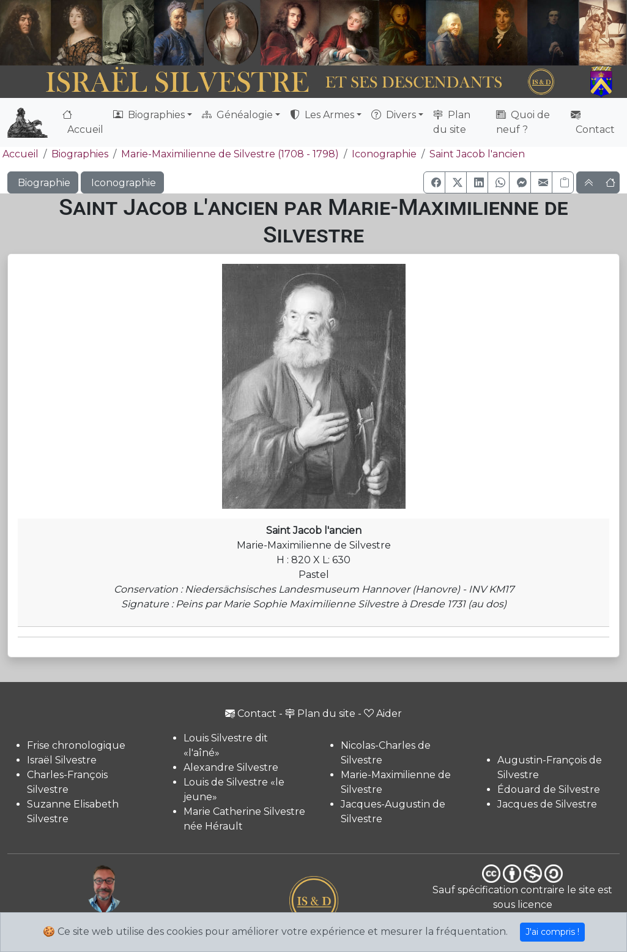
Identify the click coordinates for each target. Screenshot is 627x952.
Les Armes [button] (322, 115)
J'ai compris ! (552, 931)
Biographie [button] (42, 183)
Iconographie (384, 154)
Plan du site (451, 122)
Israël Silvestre (62, 760)
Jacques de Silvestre (547, 804)
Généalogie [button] (237, 115)
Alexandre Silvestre (231, 767)
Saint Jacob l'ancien (477, 154)
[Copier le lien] (563, 182)
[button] (434, 182)
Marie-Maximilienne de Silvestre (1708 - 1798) (230, 154)
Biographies (79, 154)
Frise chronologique (76, 745)
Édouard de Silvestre (548, 789)
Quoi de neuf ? (523, 122)
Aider (383, 713)
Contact (593, 122)
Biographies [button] (149, 115)
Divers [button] (393, 115)
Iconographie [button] (122, 183)
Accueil (82, 122)
